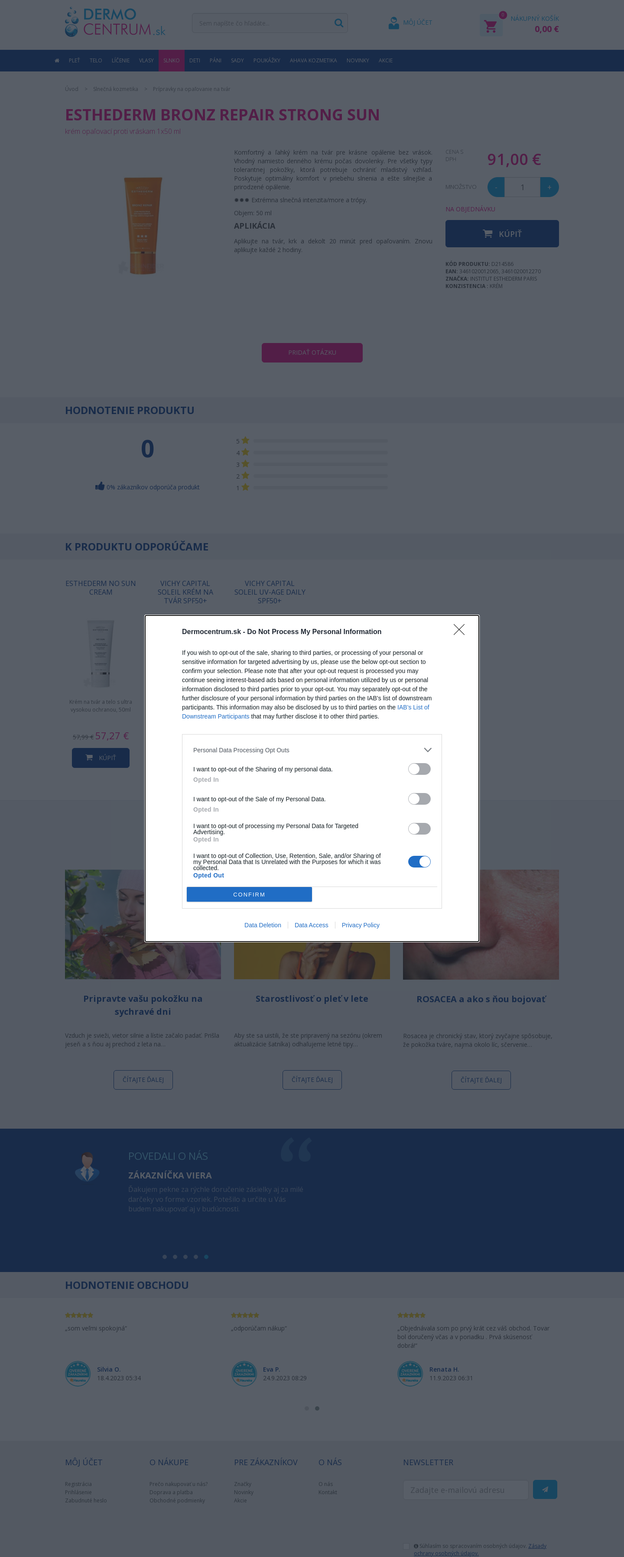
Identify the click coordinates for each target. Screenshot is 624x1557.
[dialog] (312, 778)
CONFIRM (249, 894)
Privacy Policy (361, 925)
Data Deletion (262, 925)
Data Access (311, 925)
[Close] (462, 632)
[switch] (419, 769)
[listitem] (312, 749)
